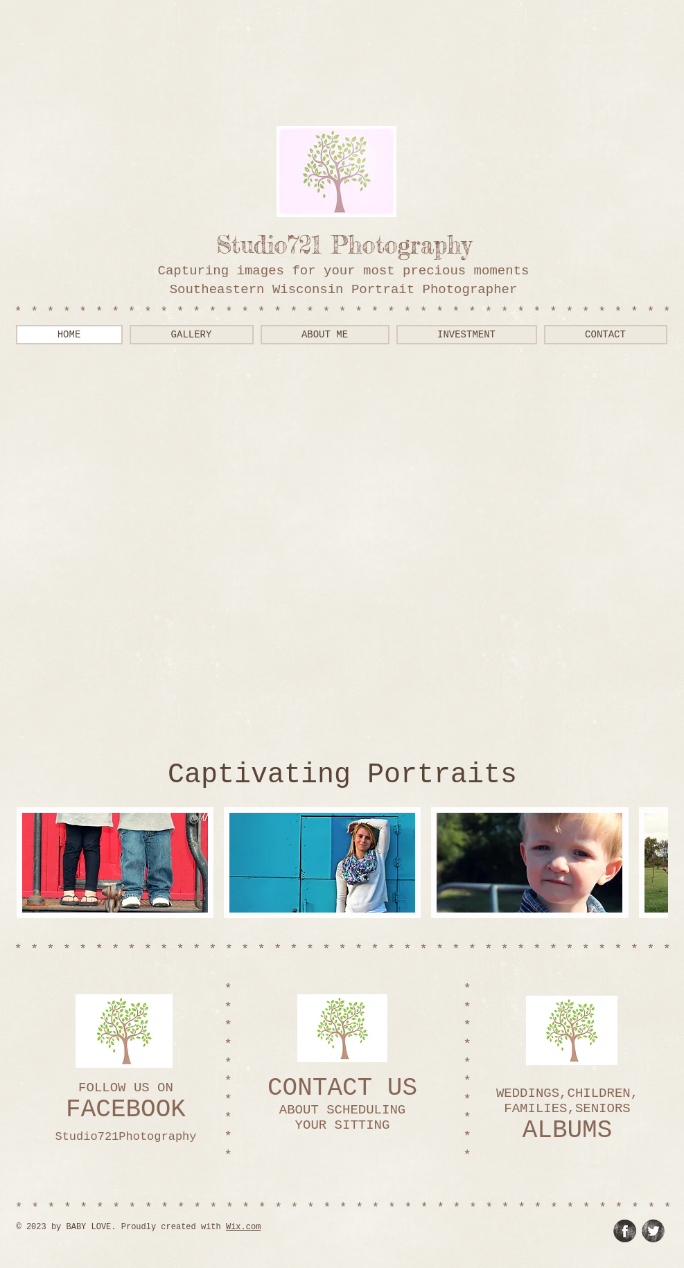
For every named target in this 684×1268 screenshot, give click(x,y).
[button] (115, 862)
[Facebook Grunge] (624, 1230)
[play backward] (34, 862)
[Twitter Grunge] (653, 1230)
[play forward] (650, 862)
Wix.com (243, 1227)
